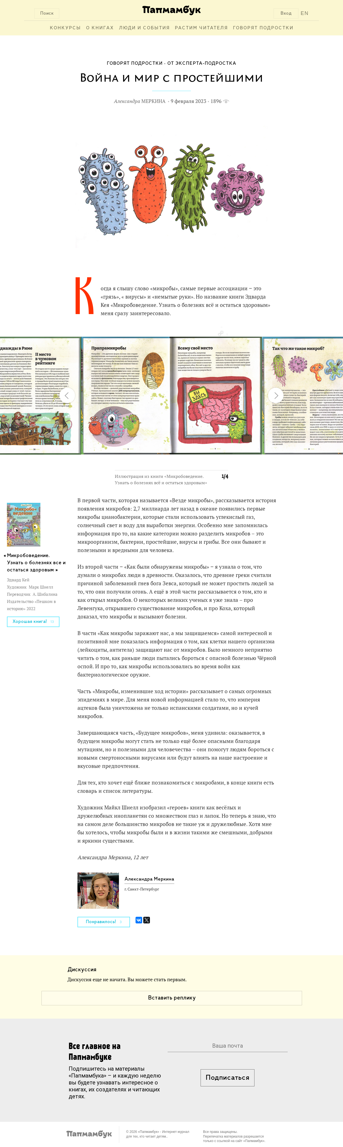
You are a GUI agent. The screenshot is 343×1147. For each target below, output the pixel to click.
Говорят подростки (263, 28)
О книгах (100, 28)
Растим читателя (201, 28)
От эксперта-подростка (201, 63)
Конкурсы (65, 28)
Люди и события (144, 28)
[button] (220, 334)
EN (305, 13)
